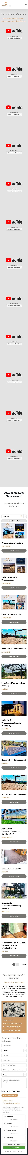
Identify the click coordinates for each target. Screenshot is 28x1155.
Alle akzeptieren (14, 1147)
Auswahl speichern (14, 1144)
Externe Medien (11, 1130)
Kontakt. (7, 1151)
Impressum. (13, 1151)
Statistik (9, 1123)
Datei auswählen (10, 1095)
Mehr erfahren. (14, 550)
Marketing (10, 1137)
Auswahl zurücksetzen (14, 520)
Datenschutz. (20, 1151)
